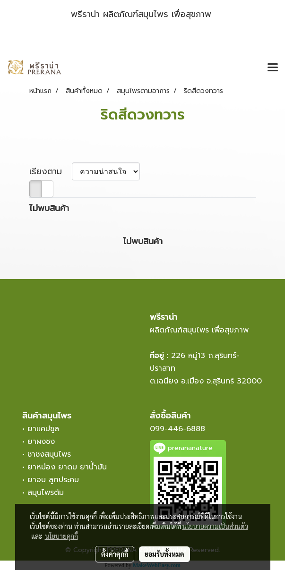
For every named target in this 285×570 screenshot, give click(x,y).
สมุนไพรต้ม (45, 492)
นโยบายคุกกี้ (61, 536)
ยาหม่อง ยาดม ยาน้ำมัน (67, 467)
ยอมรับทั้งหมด (164, 554)
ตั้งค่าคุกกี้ (114, 554)
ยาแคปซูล (43, 428)
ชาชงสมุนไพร (49, 454)
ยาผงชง (43, 441)
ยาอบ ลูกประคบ (53, 479)
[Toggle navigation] (272, 68)
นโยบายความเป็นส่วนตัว (215, 526)
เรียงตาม (50, 171)
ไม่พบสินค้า (49, 208)
